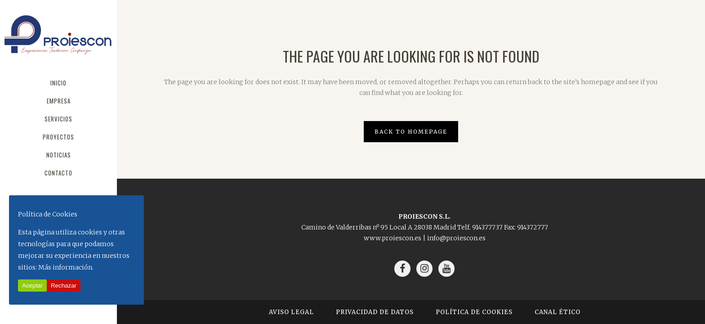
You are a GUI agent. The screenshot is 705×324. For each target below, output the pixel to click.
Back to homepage (411, 131)
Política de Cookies (474, 312)
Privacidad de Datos (375, 312)
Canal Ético (557, 312)
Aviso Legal (291, 312)
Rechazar (63, 285)
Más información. (66, 267)
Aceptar (32, 285)
